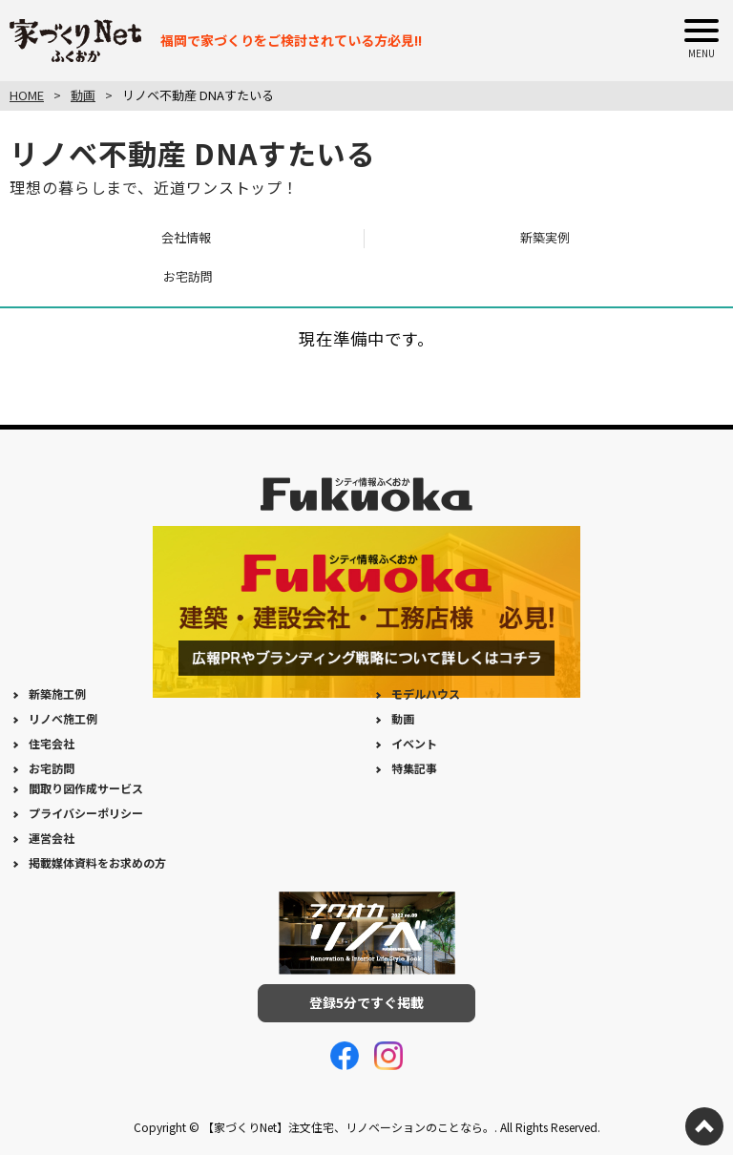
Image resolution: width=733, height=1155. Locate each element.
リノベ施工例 (63, 718)
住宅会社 (51, 743)
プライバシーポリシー (86, 813)
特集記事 (414, 768)
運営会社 (51, 838)
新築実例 (545, 237)
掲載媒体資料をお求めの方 (97, 862)
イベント (414, 743)
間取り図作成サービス (86, 788)
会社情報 (186, 237)
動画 (402, 718)
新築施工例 (57, 693)
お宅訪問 (188, 276)
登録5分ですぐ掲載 (366, 1002)
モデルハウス (425, 693)
